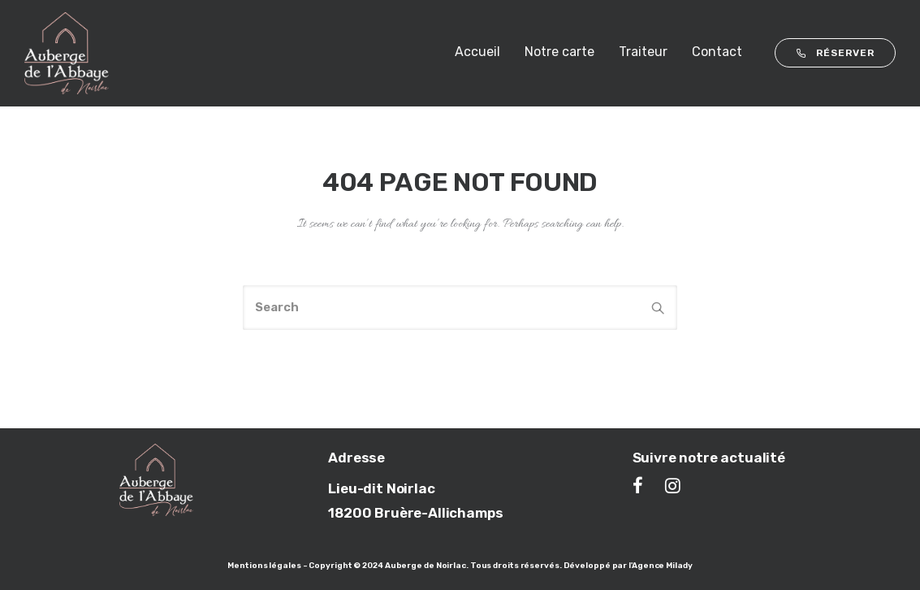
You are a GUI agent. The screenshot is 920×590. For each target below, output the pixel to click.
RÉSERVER (835, 53)
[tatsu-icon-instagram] (672, 485)
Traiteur (643, 51)
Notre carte (559, 51)
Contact (717, 51)
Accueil (477, 51)
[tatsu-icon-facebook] (643, 485)
